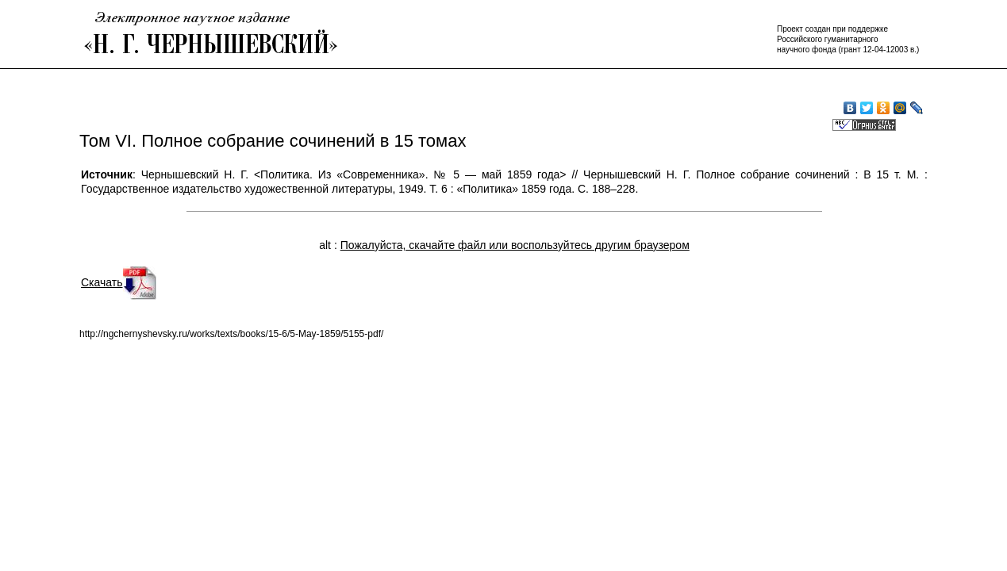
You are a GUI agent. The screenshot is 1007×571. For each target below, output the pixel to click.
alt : (504, 245)
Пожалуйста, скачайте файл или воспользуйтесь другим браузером (515, 245)
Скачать (118, 282)
